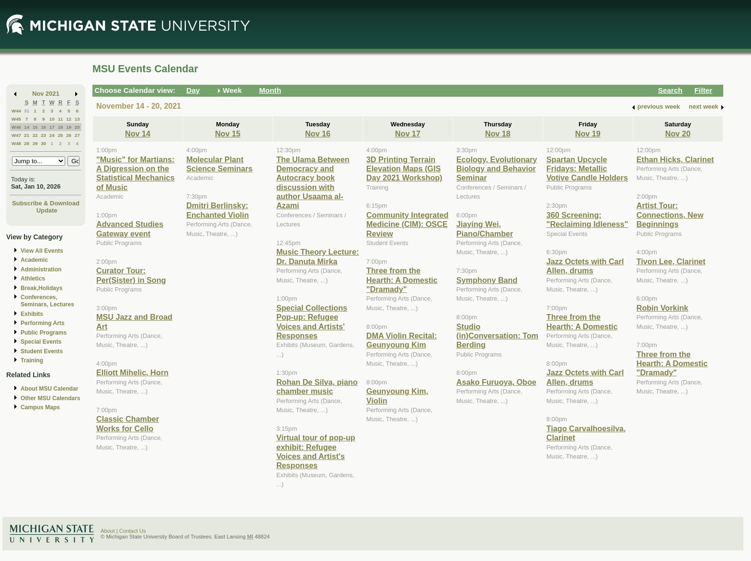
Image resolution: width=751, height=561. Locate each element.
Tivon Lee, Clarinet (671, 261)
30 (43, 143)
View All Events (42, 250)
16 (43, 127)
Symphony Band (486, 280)
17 (52, 127)
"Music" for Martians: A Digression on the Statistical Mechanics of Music (135, 173)
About (108, 531)
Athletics (33, 278)
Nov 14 (137, 133)
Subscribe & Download (46, 203)
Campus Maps (40, 407)
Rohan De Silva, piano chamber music (317, 386)
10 (52, 119)
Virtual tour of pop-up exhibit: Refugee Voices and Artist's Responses (315, 451)
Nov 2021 (45, 93)
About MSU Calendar (49, 388)
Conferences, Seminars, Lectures (47, 301)
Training (32, 360)
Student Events (42, 351)
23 (43, 135)
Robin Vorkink (662, 307)
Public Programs (44, 332)
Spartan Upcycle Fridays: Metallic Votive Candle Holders (587, 168)
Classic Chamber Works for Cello (127, 423)
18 (60, 127)
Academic (34, 260)
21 (26, 135)
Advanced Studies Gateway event (129, 228)
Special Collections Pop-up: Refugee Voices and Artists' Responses (311, 321)
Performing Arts (43, 323)
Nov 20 (678, 133)
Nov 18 (498, 133)
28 (26, 143)
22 (35, 135)
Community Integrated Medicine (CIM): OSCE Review (407, 224)
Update (46, 210)
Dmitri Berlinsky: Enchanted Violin (217, 210)
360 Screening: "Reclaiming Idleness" (587, 219)
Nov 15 (227, 133)
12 (68, 119)
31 (26, 110)
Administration (41, 269)
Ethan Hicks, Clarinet (675, 159)
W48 (16, 143)
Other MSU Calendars (50, 398)
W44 (16, 110)
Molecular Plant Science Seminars (219, 164)
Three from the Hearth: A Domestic (582, 321)
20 (77, 127)
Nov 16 (317, 133)
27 (77, 135)
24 (52, 135)
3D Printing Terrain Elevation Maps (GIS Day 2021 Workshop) (404, 168)
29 (35, 143)
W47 (16, 135)
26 (68, 135)
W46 (16, 127)
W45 (16, 119)
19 (68, 127)
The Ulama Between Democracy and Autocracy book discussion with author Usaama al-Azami (313, 182)
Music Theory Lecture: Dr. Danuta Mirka (317, 256)
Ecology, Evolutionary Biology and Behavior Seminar (496, 168)
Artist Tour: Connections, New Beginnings (670, 214)
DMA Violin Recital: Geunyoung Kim (401, 340)
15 (35, 127)
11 (60, 119)
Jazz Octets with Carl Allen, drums (585, 266)
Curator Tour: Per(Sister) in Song (131, 275)
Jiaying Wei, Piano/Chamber (484, 228)
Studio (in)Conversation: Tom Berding (497, 335)
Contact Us (132, 531)
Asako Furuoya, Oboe (496, 382)
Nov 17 (408, 133)
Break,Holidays (42, 288)
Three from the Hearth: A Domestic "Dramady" (402, 279)
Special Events (41, 341)
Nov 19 (588, 133)
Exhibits (32, 314)
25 (60, 135)
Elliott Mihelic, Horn (132, 372)
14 (26, 127)
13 (77, 119)
